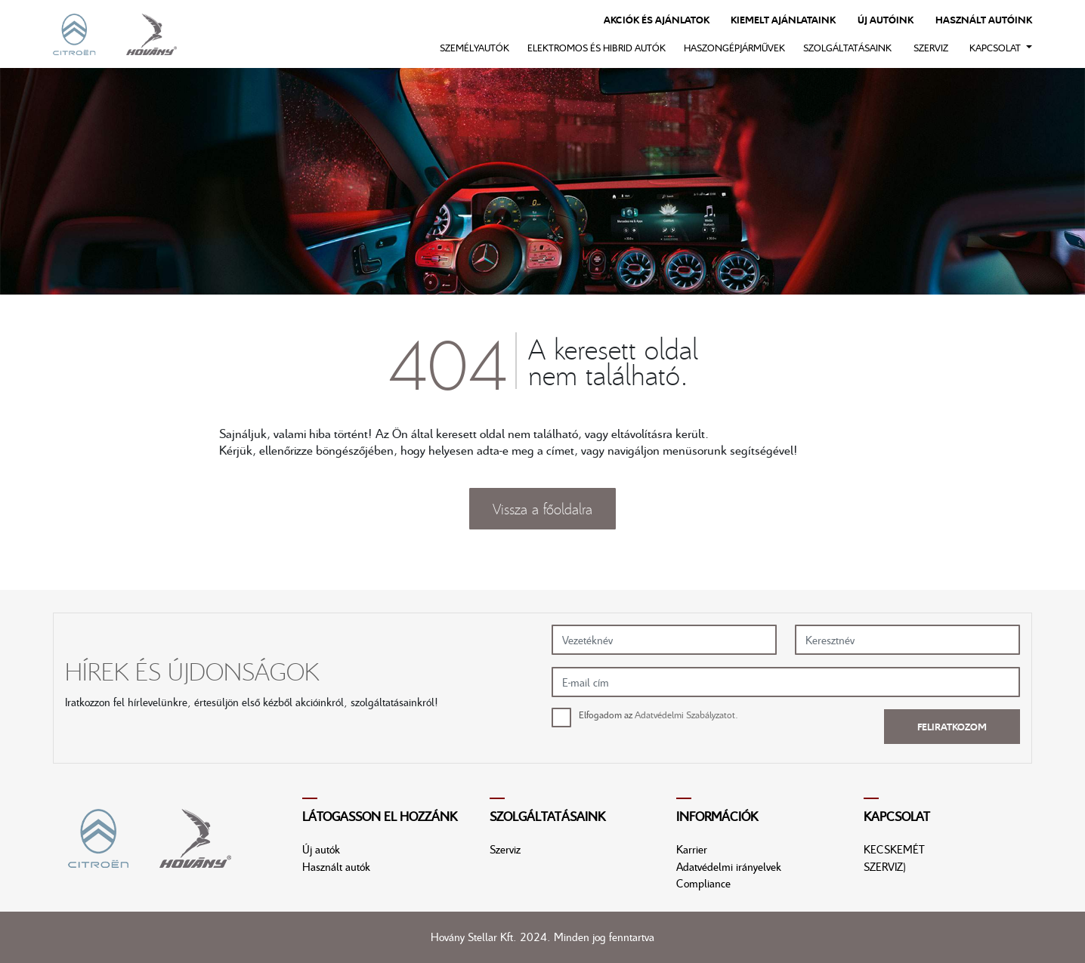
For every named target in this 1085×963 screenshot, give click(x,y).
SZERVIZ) (885, 866)
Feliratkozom (952, 726)
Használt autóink (983, 19)
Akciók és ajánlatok (656, 19)
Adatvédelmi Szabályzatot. (686, 714)
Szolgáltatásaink (847, 47)
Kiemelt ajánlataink (783, 19)
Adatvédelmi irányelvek (728, 866)
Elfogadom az (658, 714)
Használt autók (336, 866)
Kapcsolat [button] (996, 47)
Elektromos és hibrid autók (596, 47)
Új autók (321, 849)
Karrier (691, 849)
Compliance (703, 882)
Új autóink (885, 19)
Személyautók (474, 47)
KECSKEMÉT (894, 849)
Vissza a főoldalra (542, 508)
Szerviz (930, 47)
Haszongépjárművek (734, 47)
